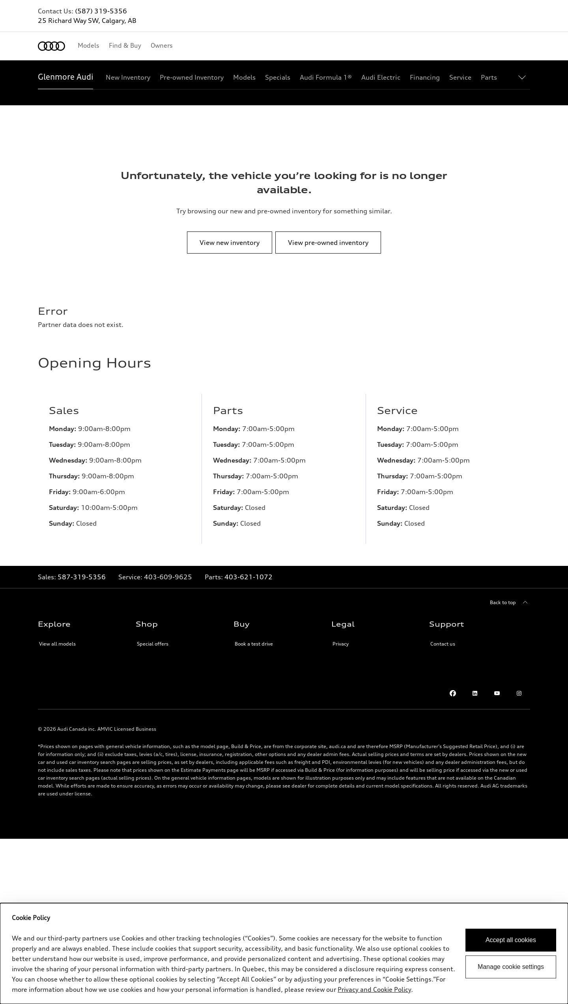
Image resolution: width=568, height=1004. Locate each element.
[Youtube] (497, 693)
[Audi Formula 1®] (326, 77)
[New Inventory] (128, 77)
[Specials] (277, 77)
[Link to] (168, 577)
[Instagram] (519, 693)
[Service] (460, 77)
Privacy (341, 644)
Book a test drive (254, 644)
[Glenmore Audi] (65, 77)
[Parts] (489, 77)
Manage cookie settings (511, 966)
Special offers (152, 644)
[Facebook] (453, 693)
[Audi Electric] (380, 77)
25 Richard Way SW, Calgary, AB (87, 20)
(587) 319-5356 (101, 11)
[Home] (51, 46)
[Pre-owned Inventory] (192, 77)
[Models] (244, 77)
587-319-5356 (82, 577)
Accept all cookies (511, 940)
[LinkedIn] (475, 693)
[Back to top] (510, 602)
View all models (57, 644)
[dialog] (284, 953)
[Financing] (425, 77)
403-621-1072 (248, 577)
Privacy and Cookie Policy (374, 989)
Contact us (442, 644)
